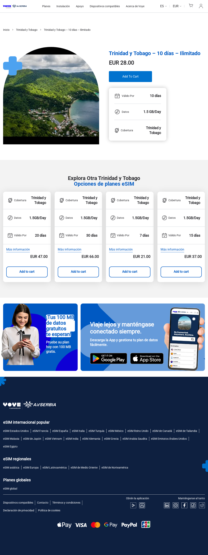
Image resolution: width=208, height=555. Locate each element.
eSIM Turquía (96, 430)
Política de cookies (49, 510)
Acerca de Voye (135, 6)
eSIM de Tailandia (186, 430)
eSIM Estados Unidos (16, 430)
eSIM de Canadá (162, 430)
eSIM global (10, 488)
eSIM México (116, 430)
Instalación (63, 6)
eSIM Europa (31, 467)
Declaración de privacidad (18, 510)
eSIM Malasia (11, 438)
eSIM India (72, 438)
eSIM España (60, 430)
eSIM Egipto (10, 446)
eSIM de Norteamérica (114, 467)
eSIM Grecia (111, 438)
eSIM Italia (78, 430)
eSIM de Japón (32, 438)
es (162, 6)
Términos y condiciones (66, 502)
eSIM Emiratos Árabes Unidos (169, 438)
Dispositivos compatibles (105, 6)
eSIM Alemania (91, 438)
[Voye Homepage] (18, 6)
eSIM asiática (11, 467)
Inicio (6, 29)
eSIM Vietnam (53, 438)
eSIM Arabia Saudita (135, 438)
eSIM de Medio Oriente (84, 467)
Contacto (42, 502)
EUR (176, 6)
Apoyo (80, 6)
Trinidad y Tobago (26, 29)
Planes (46, 6)
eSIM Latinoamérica (55, 467)
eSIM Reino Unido (137, 430)
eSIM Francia (40, 430)
